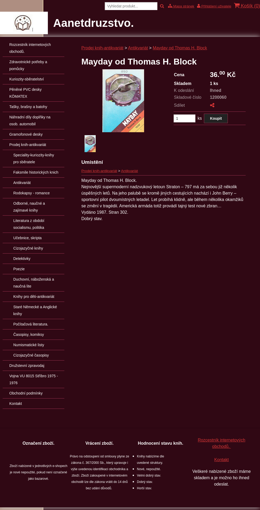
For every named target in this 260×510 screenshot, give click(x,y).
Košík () (247, 6)
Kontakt (221, 459)
